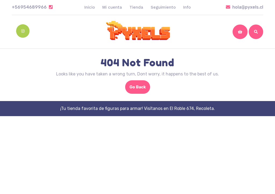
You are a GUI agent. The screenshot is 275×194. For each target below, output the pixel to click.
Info (187, 7)
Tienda (136, 7)
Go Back (139, 89)
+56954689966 (32, 7)
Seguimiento (163, 7)
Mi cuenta (112, 7)
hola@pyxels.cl (244, 7)
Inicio (89, 7)
